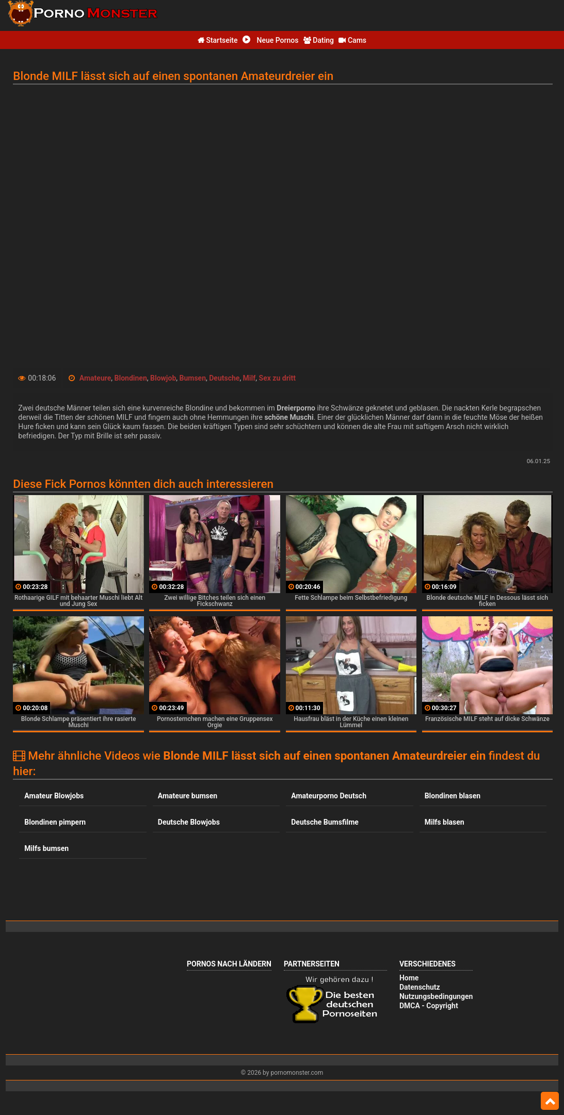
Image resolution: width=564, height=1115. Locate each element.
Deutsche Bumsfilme (325, 822)
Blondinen (131, 378)
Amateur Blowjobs (54, 796)
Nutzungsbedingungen (436, 996)
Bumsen (193, 378)
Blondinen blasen (452, 796)
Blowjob (163, 378)
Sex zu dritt (277, 378)
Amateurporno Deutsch (328, 796)
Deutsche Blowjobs (189, 822)
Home (408, 978)
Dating (318, 40)
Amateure (95, 378)
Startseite (218, 40)
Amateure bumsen (187, 796)
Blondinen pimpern (55, 822)
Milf (249, 378)
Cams (352, 40)
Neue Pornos (270, 40)
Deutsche (224, 378)
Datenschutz (419, 987)
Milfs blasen (444, 822)
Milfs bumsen (46, 848)
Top (549, 1101)
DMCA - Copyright (428, 1006)
